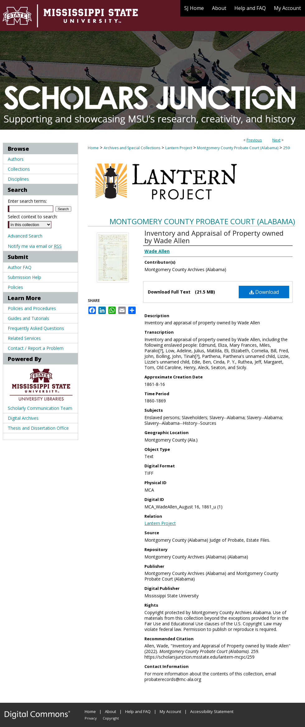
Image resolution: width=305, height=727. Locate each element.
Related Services (24, 338)
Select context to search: (33, 217)
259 (286, 147)
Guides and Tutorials (28, 318)
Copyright (111, 718)
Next (276, 140)
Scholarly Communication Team (40, 408)
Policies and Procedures (32, 308)
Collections (19, 169)
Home (93, 147)
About (110, 711)
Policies (15, 287)
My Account (170, 711)
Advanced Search (25, 236)
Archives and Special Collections (132, 147)
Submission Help (24, 277)
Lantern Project (178, 147)
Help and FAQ (138, 711)
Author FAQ (19, 267)
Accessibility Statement (211, 711)
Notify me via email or (35, 246)
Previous (254, 140)
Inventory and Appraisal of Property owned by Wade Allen (214, 236)
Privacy (91, 718)
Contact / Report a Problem (35, 348)
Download (264, 292)
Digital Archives (23, 418)
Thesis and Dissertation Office (38, 428)
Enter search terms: (27, 201)
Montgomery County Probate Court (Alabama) (237, 147)
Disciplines (18, 179)
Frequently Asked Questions (36, 328)
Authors (16, 159)
